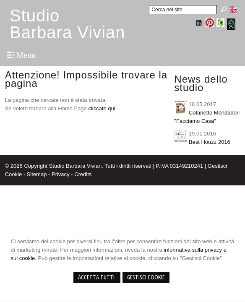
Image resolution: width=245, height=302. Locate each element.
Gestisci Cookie (146, 277)
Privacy (61, 174)
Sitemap (37, 174)
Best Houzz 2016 (209, 142)
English (233, 9)
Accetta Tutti (97, 277)
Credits (82, 174)
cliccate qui (101, 108)
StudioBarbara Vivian (67, 24)
